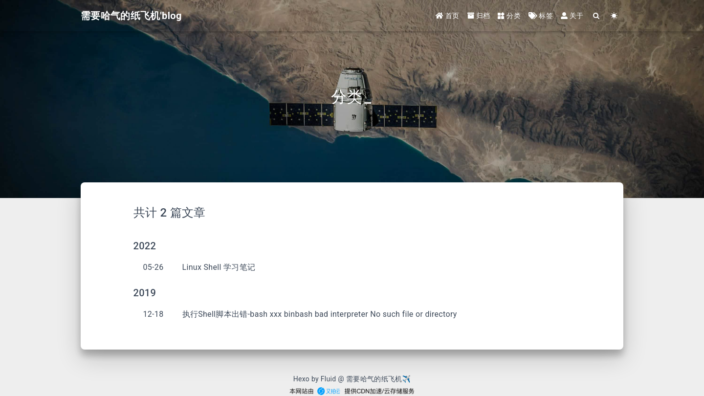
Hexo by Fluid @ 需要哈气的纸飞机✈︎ (352, 379)
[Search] (597, 16)
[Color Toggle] (614, 16)
